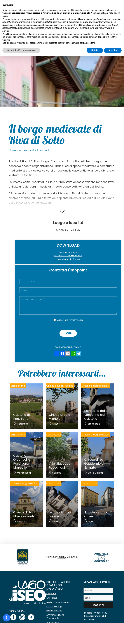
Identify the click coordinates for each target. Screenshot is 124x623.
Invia (68, 333)
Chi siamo (51, 597)
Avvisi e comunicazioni (58, 602)
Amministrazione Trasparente (55, 616)
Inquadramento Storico (68, 259)
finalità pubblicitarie (85, 25)
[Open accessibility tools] (6, 617)
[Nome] (98, 590)
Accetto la (70, 319)
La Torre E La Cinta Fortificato (68, 255)
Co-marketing (54, 606)
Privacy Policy (76, 319)
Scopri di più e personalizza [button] (21, 50)
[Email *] (98, 598)
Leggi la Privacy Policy (95, 612)
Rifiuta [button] (94, 50)
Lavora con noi (54, 610)
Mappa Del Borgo (68, 252)
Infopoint (51, 593)
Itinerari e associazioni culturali (29, 150)
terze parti (49, 19)
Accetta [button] (113, 50)
